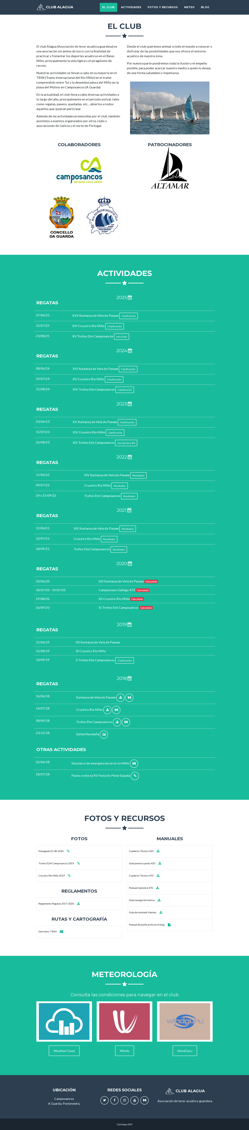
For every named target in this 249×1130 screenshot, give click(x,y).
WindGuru (184, 1051)
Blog (205, 8)
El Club (108, 8)
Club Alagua (60, 8)
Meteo (189, 8)
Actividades (131, 8)
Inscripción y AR (126, 442)
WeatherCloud (64, 1051)
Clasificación (128, 315)
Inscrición (121, 336)
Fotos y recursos (163, 8)
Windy (124, 1051)
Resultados (138, 475)
